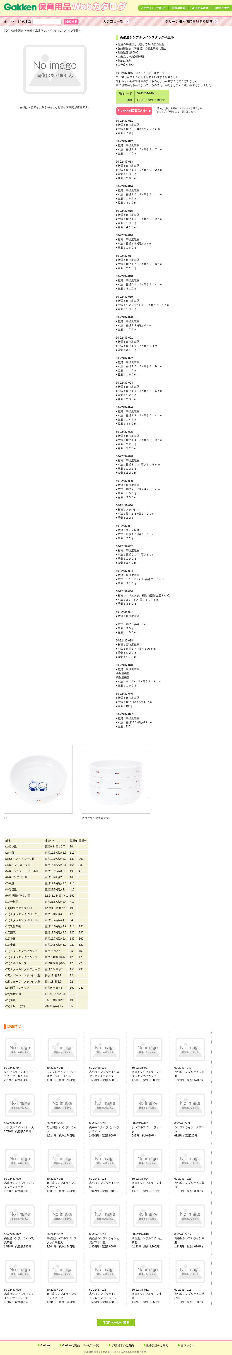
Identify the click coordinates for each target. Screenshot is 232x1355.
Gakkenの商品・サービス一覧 (80, 1345)
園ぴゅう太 (187, 1345)
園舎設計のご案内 (157, 1345)
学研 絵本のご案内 (122, 1345)
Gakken (45, 1345)
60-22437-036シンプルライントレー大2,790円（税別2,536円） (19, 1127)
